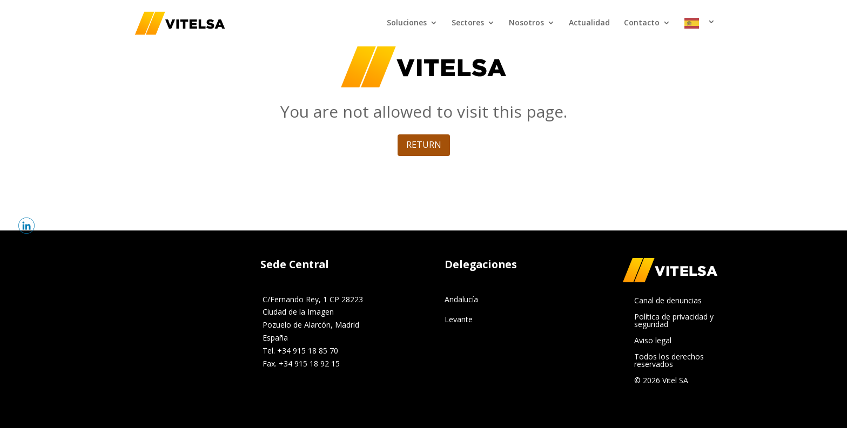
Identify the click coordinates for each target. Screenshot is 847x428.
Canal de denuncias (668, 301)
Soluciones (407, 23)
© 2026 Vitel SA (661, 381)
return (423, 145)
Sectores (468, 23)
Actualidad (589, 23)
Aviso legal (652, 341)
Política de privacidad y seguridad (674, 321)
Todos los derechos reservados (669, 361)
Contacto (642, 23)
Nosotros (526, 23)
